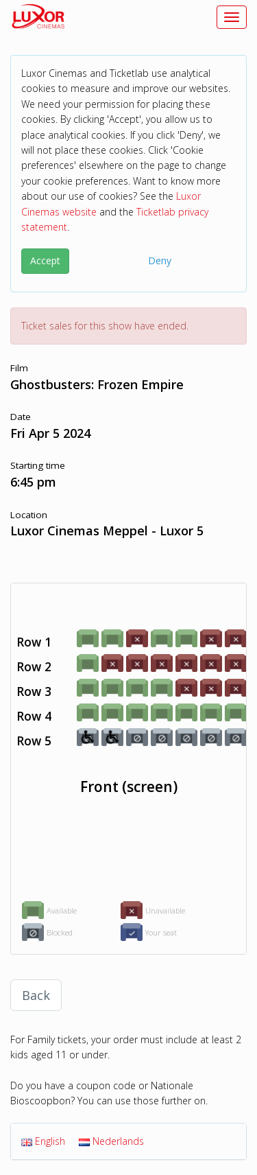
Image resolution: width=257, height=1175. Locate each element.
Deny (159, 260)
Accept (45, 260)
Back (36, 995)
